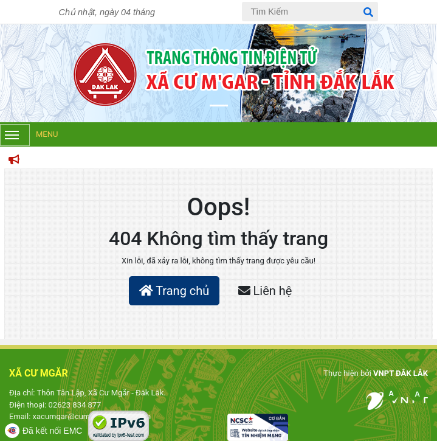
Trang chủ (174, 290)
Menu (29, 135)
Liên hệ (265, 290)
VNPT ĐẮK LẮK (400, 373)
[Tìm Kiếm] (310, 11)
